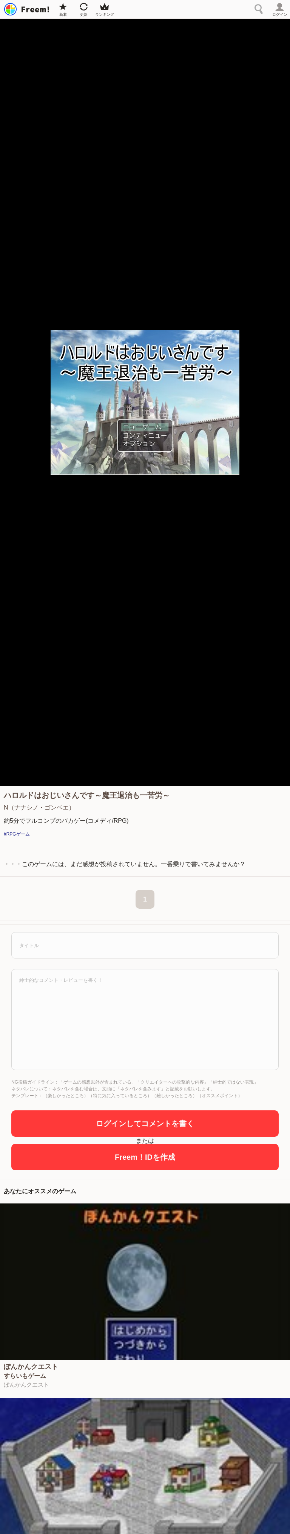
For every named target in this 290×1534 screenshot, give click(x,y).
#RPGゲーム (17, 834)
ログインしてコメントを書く (145, 1123)
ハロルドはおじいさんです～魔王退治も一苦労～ (87, 795)
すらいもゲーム (25, 1376)
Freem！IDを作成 (145, 1157)
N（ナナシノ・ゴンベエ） (39, 807)
